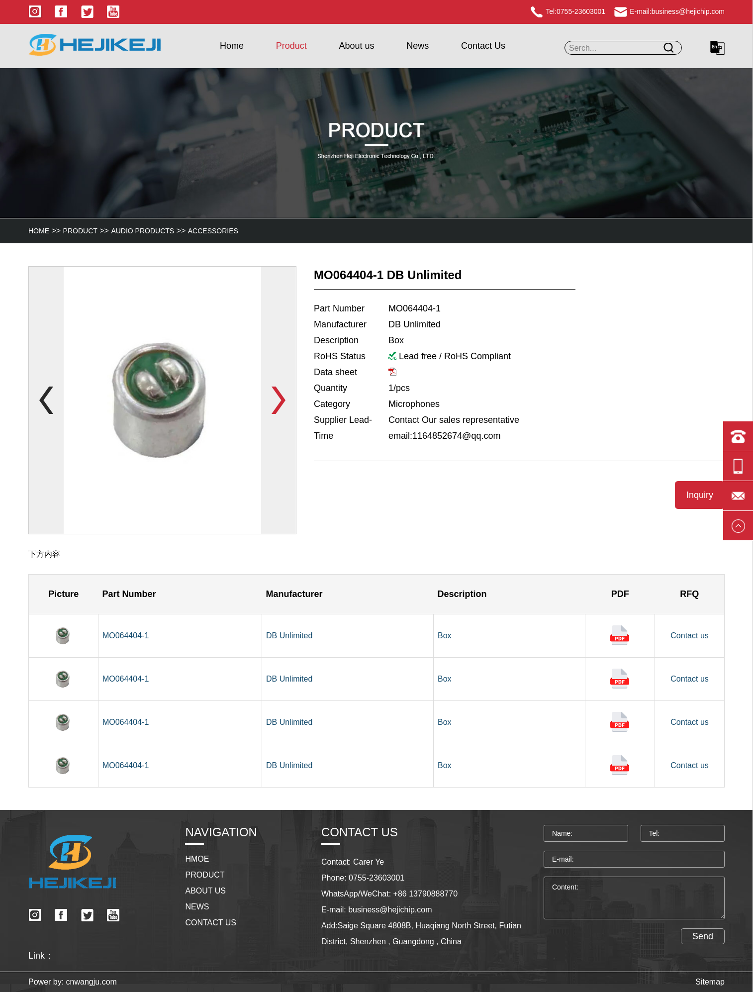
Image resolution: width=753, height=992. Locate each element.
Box (445, 635)
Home (232, 46)
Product (291, 46)
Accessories (213, 231)
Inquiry (699, 495)
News (417, 46)
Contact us (689, 635)
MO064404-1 (125, 635)
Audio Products (142, 231)
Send (702, 945)
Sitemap (710, 982)
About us (356, 46)
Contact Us (483, 46)
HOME (38, 231)
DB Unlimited (289, 635)
